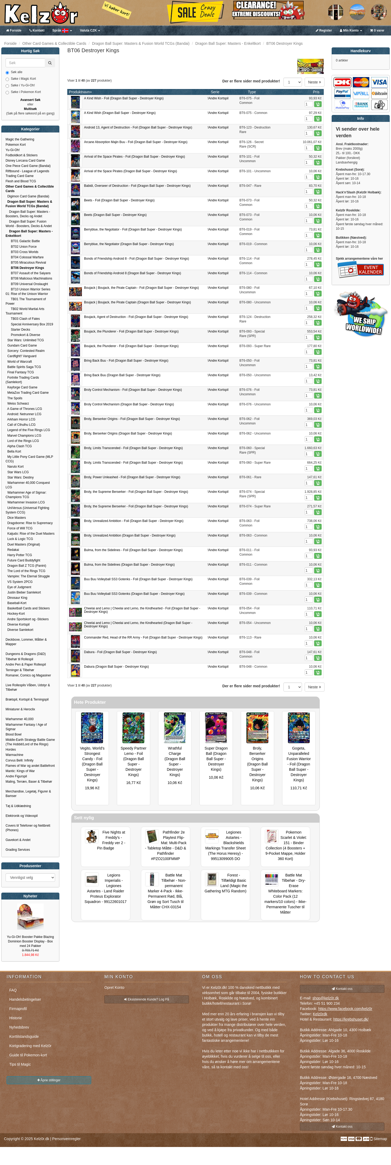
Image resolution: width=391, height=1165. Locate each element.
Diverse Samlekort (19, 630)
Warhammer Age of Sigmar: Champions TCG (26, 495)
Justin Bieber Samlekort (23, 592)
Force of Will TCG (19, 528)
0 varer (377, 30)
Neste (314, 82)
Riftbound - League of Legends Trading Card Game (27, 173)
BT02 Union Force (21, 247)
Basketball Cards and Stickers (28, 608)
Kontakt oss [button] (342, 989)
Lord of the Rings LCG (22, 441)
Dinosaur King (16, 598)
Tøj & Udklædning (18, 806)
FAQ (13, 990)
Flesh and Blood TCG (21, 181)
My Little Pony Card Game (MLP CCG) (29, 459)
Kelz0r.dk (41, 1139)
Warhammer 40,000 (20, 719)
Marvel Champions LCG (23, 435)
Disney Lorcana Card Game (25, 160)
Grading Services (18, 850)
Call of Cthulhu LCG (20, 425)
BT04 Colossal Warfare (25, 257)
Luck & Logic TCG (19, 539)
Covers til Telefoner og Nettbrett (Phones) (28, 828)
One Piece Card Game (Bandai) (28, 166)
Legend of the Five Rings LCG (28, 430)
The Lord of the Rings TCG (25, 571)
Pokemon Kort (16, 145)
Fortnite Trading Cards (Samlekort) (22, 380)
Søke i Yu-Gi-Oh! (20, 85)
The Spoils (14, 398)
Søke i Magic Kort (21, 79)
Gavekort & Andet (18, 840)
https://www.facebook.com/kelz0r (345, 1009)
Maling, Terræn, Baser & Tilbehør (29, 781)
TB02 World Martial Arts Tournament (25, 311)
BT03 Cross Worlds (22, 252)
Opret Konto (114, 987)
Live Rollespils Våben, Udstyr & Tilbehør (28, 687)
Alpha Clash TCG (19, 446)
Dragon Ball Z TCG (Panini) (26, 566)
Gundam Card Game (21, 345)
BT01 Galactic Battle (23, 241)
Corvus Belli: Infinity (19, 760)
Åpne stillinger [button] (49, 1080)
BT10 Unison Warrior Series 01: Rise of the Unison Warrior (28, 291)
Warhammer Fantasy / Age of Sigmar (26, 727)
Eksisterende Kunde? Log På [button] (146, 999)
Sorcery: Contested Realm (25, 351)
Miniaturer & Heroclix (20, 709)
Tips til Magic (20, 1064)
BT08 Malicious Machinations (29, 278)
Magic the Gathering (20, 139)
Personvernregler (66, 1139)
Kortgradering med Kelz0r (30, 1046)
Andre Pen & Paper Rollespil (26, 664)
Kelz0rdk (320, 1014)
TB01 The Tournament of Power (26, 301)
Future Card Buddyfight (23, 560)
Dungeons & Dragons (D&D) (26, 654)
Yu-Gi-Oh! (13, 150)
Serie (215, 92)
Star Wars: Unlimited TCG (25, 340)
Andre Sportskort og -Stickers (27, 619)
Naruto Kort (15, 466)
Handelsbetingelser (25, 999)
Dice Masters (16, 518)
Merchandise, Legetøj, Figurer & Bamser (28, 794)
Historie (15, 1018)
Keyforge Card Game (21, 387)
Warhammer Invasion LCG (25, 502)
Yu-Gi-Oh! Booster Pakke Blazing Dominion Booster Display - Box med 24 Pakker (30, 941)
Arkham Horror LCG (20, 419)
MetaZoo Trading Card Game (27, 393)
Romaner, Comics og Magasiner (28, 675)
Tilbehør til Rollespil (19, 659)
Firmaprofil (18, 1009)
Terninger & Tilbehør (20, 670)
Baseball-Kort (16, 603)
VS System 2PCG (19, 582)
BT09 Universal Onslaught (27, 284)
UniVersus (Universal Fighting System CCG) (27, 510)
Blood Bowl (13, 734)
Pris (316, 92)
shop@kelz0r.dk (325, 998)
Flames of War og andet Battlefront (30, 766)
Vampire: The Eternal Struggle (28, 576)
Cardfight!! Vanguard (21, 356)
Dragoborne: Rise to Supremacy (29, 523)
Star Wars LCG (17, 472)
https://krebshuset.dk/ (350, 1019)
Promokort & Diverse (23, 335)
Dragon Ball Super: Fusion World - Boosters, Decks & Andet (29, 224)
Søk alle (14, 72)
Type (252, 92)
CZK (90, 30)
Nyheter (30, 896)
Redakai (12, 550)
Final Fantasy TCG (20, 372)
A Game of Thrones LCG (24, 409)
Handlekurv (360, 51)
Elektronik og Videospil (22, 816)
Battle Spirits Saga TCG (23, 367)
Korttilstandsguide (24, 1036)
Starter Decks (18, 329)
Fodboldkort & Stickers (22, 155)
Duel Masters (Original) (23, 544)
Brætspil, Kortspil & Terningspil (27, 699)
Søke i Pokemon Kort (23, 92)
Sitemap (380, 1139)
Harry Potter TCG (19, 555)
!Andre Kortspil (218, 98)
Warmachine (14, 755)
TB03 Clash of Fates (23, 319)
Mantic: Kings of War (20, 771)
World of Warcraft (19, 362)
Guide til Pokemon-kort (28, 1055)
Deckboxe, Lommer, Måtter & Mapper (26, 642)
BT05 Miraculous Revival (26, 262)
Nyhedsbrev (19, 1027)
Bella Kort (13, 451)
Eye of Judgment (18, 587)
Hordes (11, 749)
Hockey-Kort (15, 613)
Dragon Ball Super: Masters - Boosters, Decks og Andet (28, 214)
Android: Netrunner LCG (23, 414)
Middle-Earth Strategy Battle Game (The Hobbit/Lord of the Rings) (30, 742)
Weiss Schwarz (17, 403)
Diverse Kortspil (18, 624)
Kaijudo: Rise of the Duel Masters (30, 533)
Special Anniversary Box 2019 (29, 324)
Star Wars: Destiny (20, 477)
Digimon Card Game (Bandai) (27, 196)
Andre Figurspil (16, 776)
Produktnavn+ (80, 92)
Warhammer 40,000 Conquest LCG (28, 485)
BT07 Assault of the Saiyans (28, 273)
